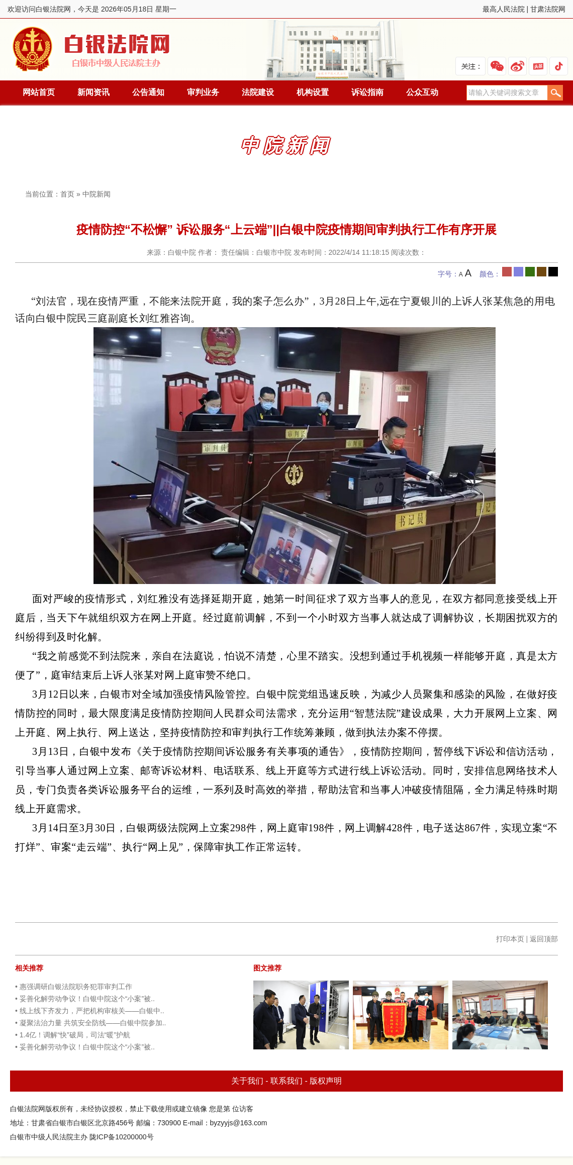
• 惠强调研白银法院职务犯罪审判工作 (73, 987)
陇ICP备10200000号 (121, 1137)
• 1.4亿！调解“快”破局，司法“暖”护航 (72, 1035)
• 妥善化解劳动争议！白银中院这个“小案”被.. (85, 999)
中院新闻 (96, 194)
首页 (67, 194)
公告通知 (148, 92)
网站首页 (39, 92)
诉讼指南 (367, 92)
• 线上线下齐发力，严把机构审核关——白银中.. (89, 1011)
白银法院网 (92, 49)
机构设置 (313, 92)
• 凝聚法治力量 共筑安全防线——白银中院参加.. (90, 1023)
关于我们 (247, 1081)
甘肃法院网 (547, 9)
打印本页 (510, 939)
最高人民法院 (504, 9)
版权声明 (326, 1081)
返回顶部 (544, 939)
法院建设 (258, 92)
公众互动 (422, 92)
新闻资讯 (93, 92)
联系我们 (286, 1081)
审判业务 (203, 92)
